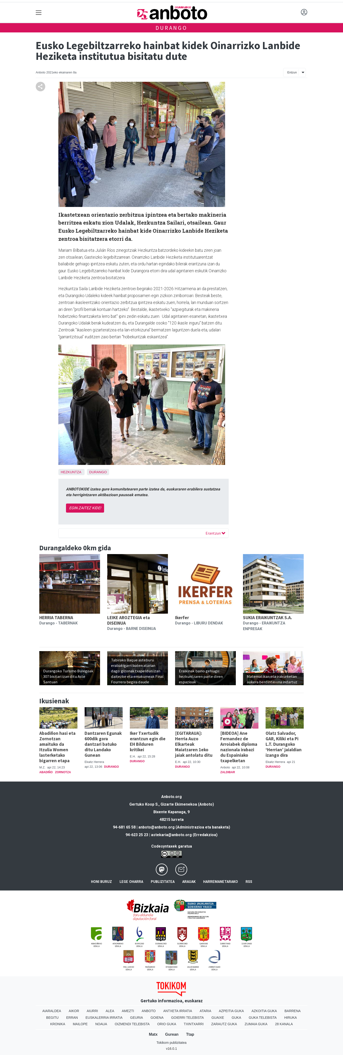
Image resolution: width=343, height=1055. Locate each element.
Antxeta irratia (177, 1011)
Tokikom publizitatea (171, 1043)
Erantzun (215, 533)
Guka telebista (263, 1017)
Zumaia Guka (256, 1024)
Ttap (190, 1034)
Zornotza (63, 772)
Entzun (292, 72)
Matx (153, 1034)
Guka (236, 1017)
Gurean (171, 1034)
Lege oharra (131, 882)
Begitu (52, 1017)
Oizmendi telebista (132, 1024)
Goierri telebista (187, 1017)
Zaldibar (227, 772)
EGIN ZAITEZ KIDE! (85, 508)
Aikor (74, 1011)
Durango (171, 27)
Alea (110, 1011)
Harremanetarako (220, 882)
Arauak (189, 882)
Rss (249, 882)
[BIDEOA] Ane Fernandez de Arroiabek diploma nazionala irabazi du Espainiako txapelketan (238, 746)
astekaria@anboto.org (171, 835)
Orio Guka (166, 1024)
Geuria (136, 1017)
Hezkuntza (71, 472)
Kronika (57, 1024)
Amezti (128, 1011)
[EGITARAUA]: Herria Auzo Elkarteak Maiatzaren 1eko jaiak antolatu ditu (193, 744)
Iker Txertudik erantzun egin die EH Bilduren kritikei (148, 741)
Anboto (149, 1011)
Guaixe (218, 1017)
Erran (72, 1017)
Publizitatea (163, 882)
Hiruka (290, 1017)
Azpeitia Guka (231, 1011)
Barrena (292, 1011)
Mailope (80, 1024)
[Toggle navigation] (39, 12)
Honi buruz (101, 882)
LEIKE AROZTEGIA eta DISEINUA (128, 620)
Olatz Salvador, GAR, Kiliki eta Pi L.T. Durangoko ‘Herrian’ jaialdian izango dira (284, 744)
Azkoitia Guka (264, 1011)
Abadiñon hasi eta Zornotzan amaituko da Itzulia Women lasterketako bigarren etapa (57, 746)
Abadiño (46, 772)
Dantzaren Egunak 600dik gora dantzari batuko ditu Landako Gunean (103, 744)
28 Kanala (284, 1024)
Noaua (101, 1024)
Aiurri (92, 1011)
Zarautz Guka (224, 1024)
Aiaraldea (51, 1011)
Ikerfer (182, 617)
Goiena (157, 1017)
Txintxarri (194, 1024)
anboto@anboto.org (156, 827)
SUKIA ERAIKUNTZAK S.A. (267, 617)
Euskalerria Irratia (104, 1017)
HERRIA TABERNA (56, 617)
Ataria (205, 1011)
